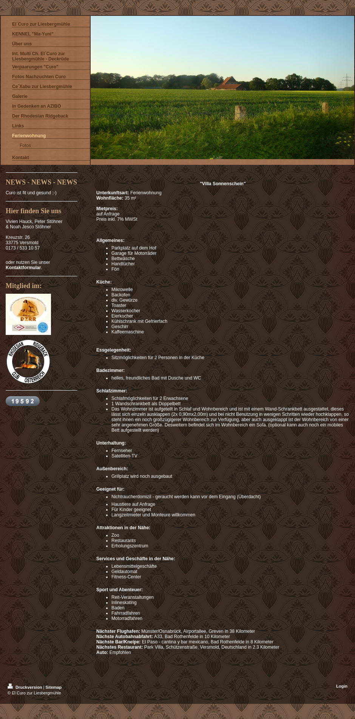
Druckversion (25, 687)
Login (341, 686)
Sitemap (53, 687)
